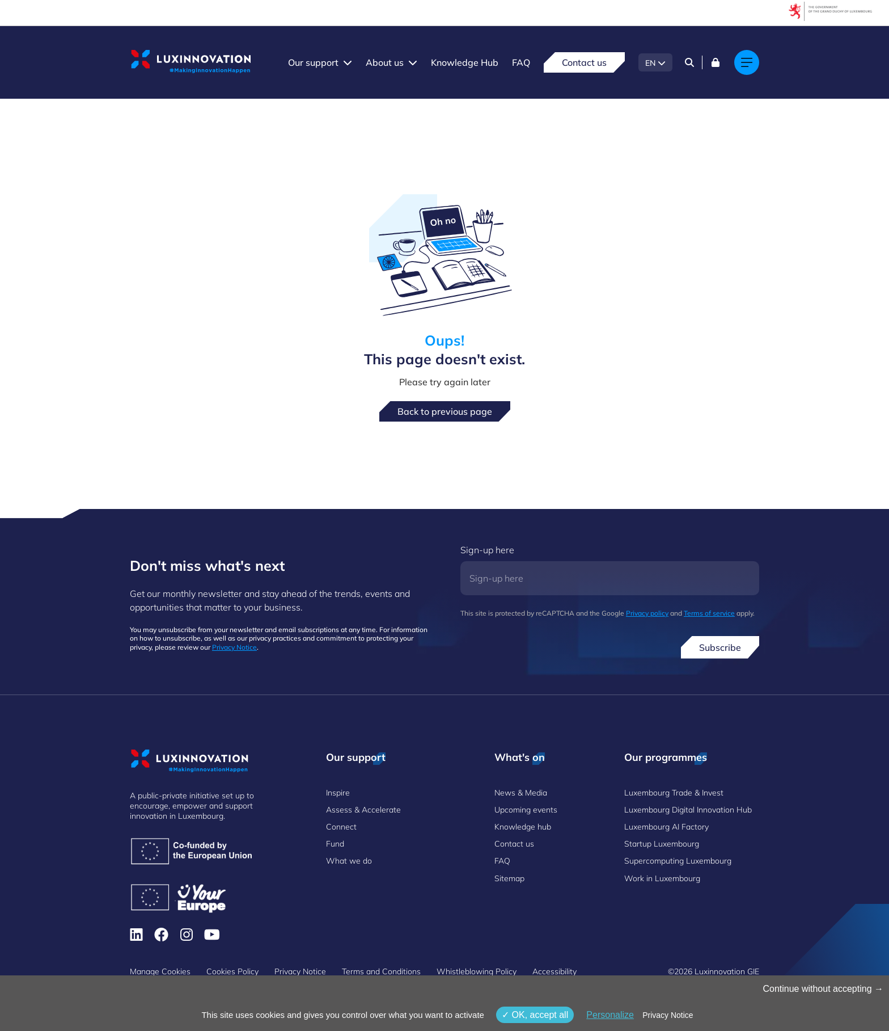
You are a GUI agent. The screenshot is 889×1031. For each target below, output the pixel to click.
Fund (335, 844)
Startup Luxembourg (661, 844)
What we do (349, 861)
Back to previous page (444, 411)
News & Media (520, 793)
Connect (341, 827)
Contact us (584, 62)
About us (385, 62)
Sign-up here (487, 550)
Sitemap (509, 878)
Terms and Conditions (381, 971)
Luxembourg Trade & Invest (673, 793)
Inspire (338, 793)
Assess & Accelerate (363, 810)
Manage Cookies (160, 971)
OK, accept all (535, 1015)
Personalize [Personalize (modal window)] (610, 1015)
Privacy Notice (234, 647)
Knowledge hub (522, 827)
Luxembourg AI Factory (666, 827)
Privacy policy (647, 613)
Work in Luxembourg (662, 878)
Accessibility (554, 971)
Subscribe (720, 647)
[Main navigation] (746, 62)
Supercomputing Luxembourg (677, 861)
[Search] (689, 62)
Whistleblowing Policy (477, 971)
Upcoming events (525, 810)
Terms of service (709, 613)
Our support (313, 62)
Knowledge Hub (464, 62)
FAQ (521, 62)
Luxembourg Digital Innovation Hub (688, 810)
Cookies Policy (232, 971)
